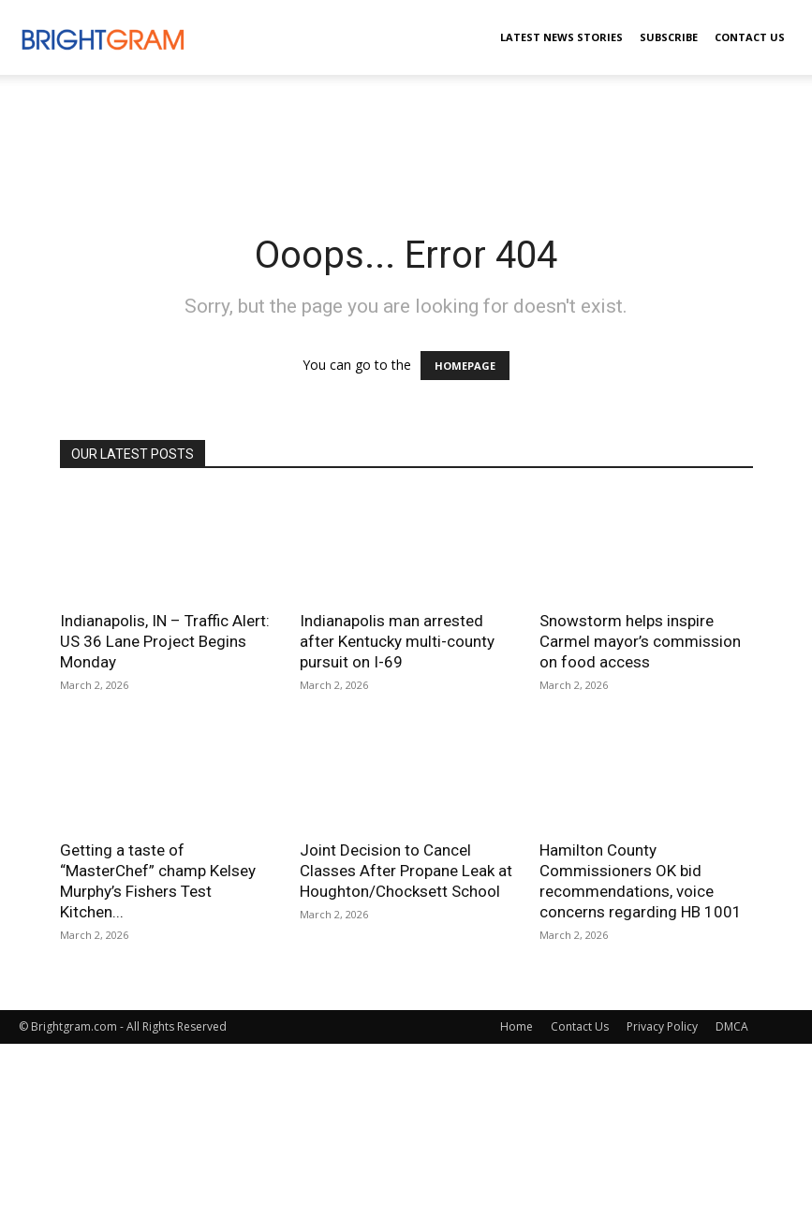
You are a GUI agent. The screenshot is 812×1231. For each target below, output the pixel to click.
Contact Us (750, 37)
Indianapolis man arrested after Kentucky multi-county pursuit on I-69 (397, 641)
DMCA (732, 1026)
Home (516, 1026)
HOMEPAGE (465, 366)
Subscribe (669, 37)
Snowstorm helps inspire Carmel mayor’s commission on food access (640, 641)
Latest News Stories (561, 37)
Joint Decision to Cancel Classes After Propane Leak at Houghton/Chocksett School (406, 871)
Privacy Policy (662, 1026)
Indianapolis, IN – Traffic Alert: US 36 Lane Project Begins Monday (165, 641)
